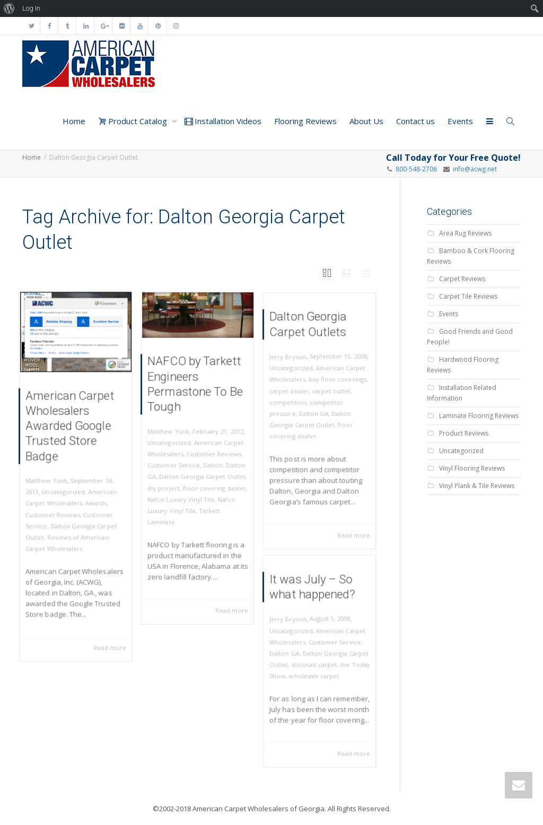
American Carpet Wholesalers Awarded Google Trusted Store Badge (71, 433)
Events (460, 121)
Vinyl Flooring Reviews (472, 468)
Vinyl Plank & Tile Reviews (476, 485)
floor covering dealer (212, 483)
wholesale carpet (314, 673)
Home (74, 121)
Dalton (211, 464)
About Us (366, 121)
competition (292, 404)
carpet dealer (294, 395)
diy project (168, 483)
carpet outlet (329, 395)
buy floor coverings (335, 384)
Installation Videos (223, 121)
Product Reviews (463, 433)
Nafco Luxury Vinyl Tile (183, 493)
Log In (31, 8)
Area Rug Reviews (465, 233)
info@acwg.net (473, 168)
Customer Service (177, 464)
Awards (93, 499)
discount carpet (315, 664)
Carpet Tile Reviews (468, 296)
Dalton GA (314, 414)
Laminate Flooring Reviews (479, 415)
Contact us (415, 121)
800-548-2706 (416, 168)
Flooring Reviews (305, 121)
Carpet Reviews (462, 278)
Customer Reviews (56, 509)
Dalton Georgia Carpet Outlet (202, 474)
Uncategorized (65, 490)
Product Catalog (133, 121)
